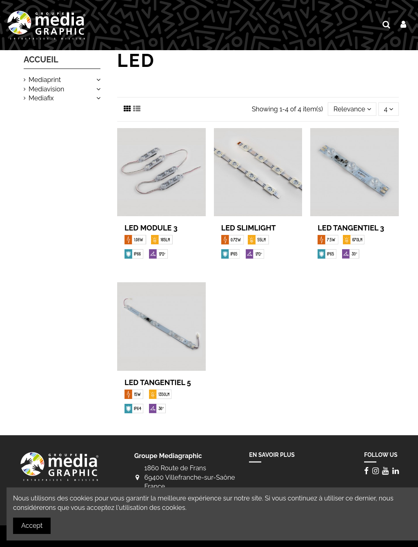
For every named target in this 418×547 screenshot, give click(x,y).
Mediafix (41, 98)
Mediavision (46, 89)
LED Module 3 (151, 228)
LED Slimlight (248, 228)
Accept (31, 525)
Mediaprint (45, 80)
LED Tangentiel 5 (158, 382)
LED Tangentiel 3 (351, 228)
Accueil (41, 59)
